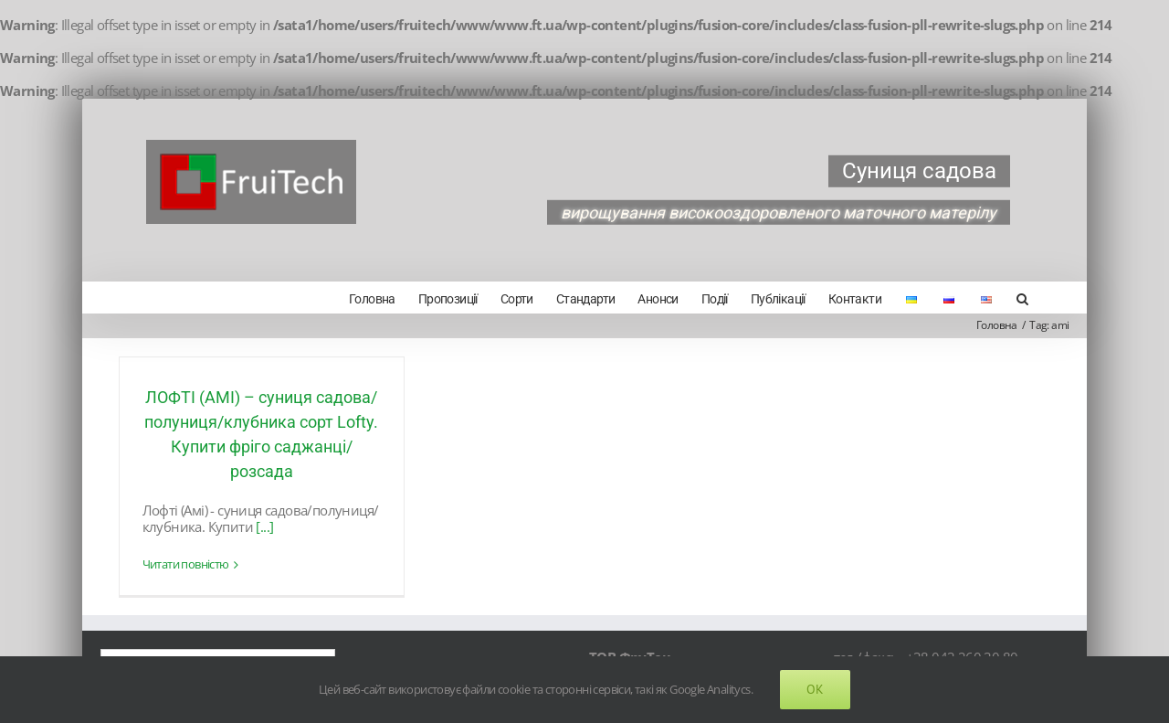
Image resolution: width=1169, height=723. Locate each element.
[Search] (1021, 297)
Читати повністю (185, 565)
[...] (264, 526)
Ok (815, 689)
